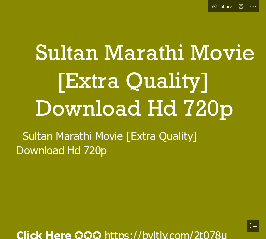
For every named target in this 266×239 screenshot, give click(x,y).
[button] (221, 6)
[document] (133, 119)
